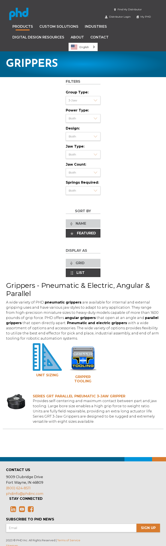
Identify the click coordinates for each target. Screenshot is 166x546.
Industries (96, 26)
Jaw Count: (76, 164)
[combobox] (83, 47)
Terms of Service (68, 540)
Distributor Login (118, 16)
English (80, 47)
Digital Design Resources (38, 37)
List (77, 273)
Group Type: (77, 92)
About (77, 37)
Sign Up (148, 528)
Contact (99, 37)
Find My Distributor (128, 9)
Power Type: (77, 110)
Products (22, 26)
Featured (83, 233)
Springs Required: (82, 182)
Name (78, 223)
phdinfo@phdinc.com (24, 494)
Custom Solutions (58, 26)
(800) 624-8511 (18, 488)
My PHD (144, 16)
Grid (77, 263)
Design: (73, 128)
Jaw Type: (75, 146)
